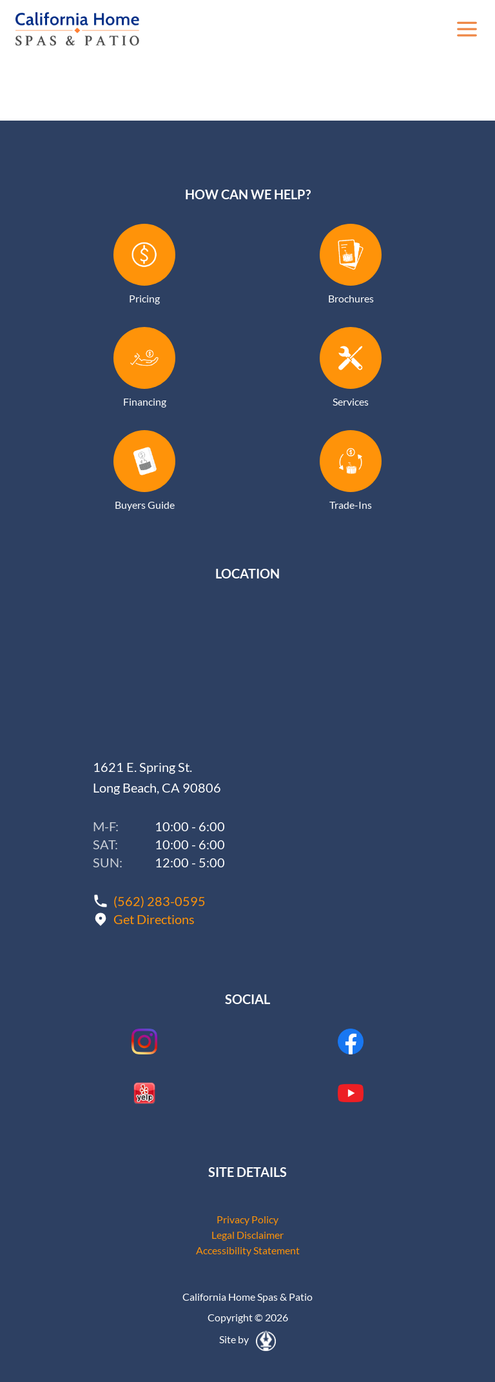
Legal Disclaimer (247, 1235)
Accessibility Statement (248, 1250)
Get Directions (154, 919)
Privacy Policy (247, 1219)
